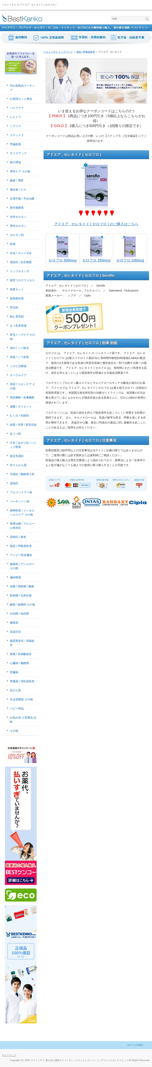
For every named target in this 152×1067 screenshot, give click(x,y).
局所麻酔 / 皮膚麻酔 (22, 397)
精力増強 (15, 162)
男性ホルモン (18, 225)
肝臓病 (14, 672)
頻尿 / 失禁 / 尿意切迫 (23, 424)
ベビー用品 (17, 708)
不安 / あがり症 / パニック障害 (23, 444)
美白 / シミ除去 (19, 347)
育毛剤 (14, 307)
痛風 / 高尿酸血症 (21, 654)
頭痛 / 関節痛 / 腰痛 (22, 586)
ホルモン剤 (17, 234)
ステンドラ (17, 135)
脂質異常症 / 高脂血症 (22, 643)
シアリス (15, 126)
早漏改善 (15, 144)
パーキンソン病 (19, 501)
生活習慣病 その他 (21, 699)
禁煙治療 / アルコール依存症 (22, 525)
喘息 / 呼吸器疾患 (21, 546)
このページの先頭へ (135, 1045)
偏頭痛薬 (15, 577)
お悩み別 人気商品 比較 (23, 719)
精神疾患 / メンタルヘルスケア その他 (22, 512)
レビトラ (15, 117)
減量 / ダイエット (21, 406)
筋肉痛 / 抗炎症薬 (21, 595)
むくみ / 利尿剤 (19, 415)
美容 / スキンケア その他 (22, 386)
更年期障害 (17, 207)
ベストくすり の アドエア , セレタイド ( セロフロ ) (29, 4)
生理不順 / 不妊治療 (22, 198)
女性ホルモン (18, 216)
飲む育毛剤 (17, 316)
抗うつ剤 (15, 433)
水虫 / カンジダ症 (21, 253)
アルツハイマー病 (21, 492)
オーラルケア (18, 375)
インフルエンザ (19, 271)
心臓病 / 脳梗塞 (19, 663)
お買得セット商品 (21, 98)
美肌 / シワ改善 (19, 357)
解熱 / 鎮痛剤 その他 (22, 604)
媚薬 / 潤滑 (16, 180)
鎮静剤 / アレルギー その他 (22, 566)
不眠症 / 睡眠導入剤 (22, 474)
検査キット (17, 289)
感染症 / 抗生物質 (21, 262)
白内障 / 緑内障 (19, 613)
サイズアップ (18, 153)
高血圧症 (15, 631)
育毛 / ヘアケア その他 (22, 336)
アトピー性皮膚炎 (21, 555)
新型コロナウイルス (22, 280)
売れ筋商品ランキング (22, 87)
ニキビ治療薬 (18, 366)
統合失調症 (17, 456)
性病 (12, 244)
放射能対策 (17, 298)
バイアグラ (17, 107)
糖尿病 (14, 622)
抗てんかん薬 (18, 465)
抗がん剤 (15, 690)
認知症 (14, 483)
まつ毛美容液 (18, 325)
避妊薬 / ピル (18, 189)
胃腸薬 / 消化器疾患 (22, 681)
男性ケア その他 (20, 171)
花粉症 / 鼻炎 (18, 536)
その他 (14, 730)
